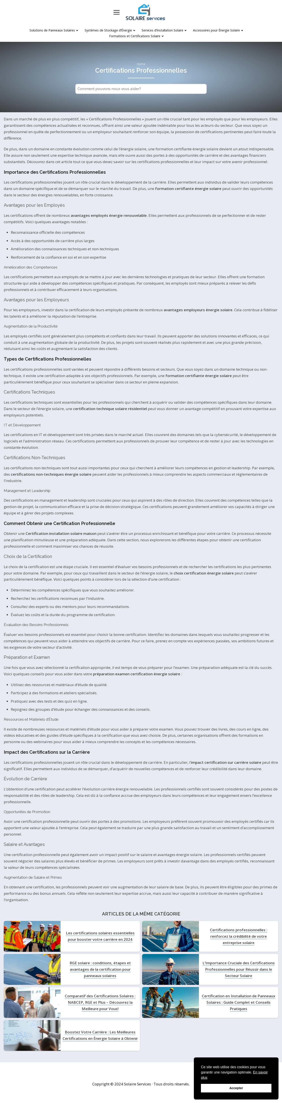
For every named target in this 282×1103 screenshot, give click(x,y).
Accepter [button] (236, 1088)
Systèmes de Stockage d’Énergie (108, 30)
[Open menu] (116, 12)
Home (141, 64)
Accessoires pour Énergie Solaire (216, 30)
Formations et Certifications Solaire (134, 36)
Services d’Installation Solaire (162, 30)
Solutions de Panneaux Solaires (52, 30)
